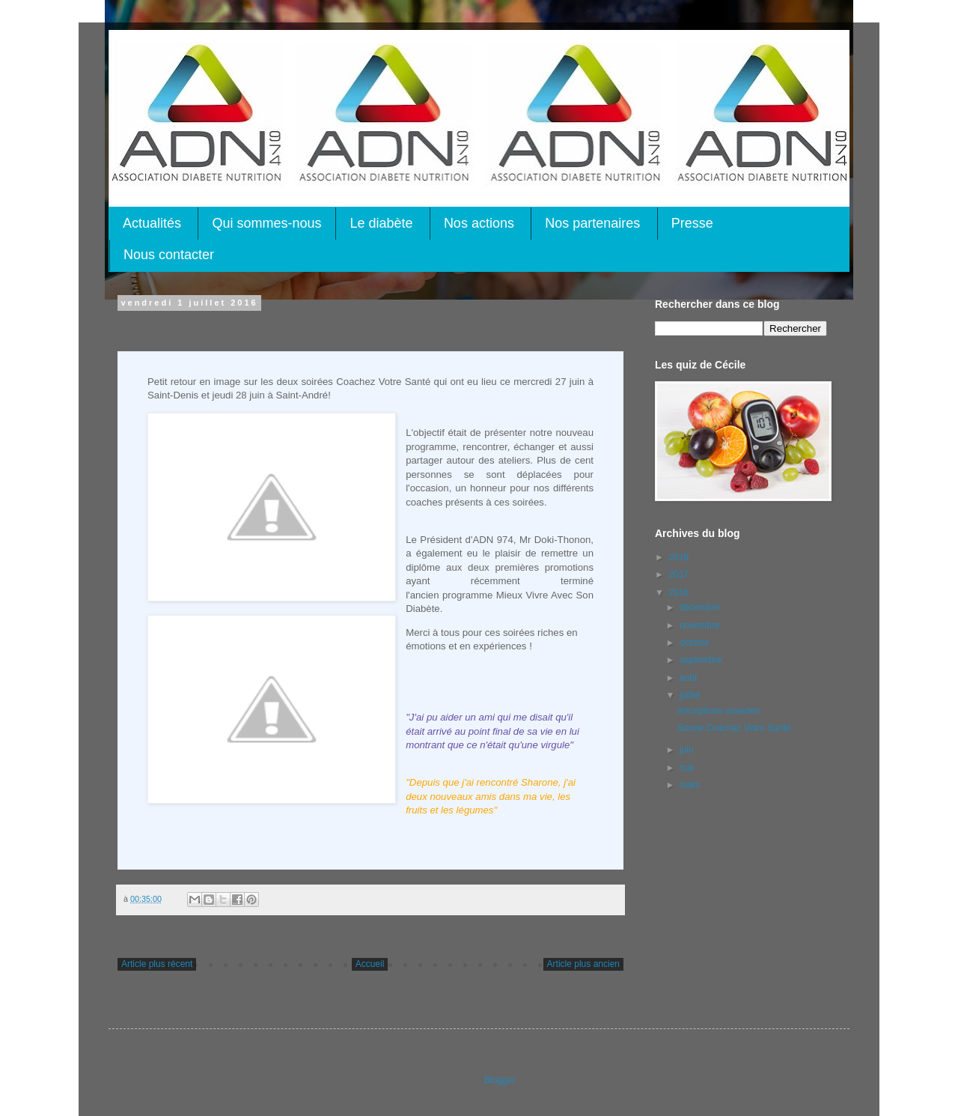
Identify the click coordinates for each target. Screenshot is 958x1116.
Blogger (499, 1080)
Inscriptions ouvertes (718, 711)
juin (688, 749)
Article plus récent (156, 964)
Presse (692, 223)
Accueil (370, 964)
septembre (702, 660)
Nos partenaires (592, 223)
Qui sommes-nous (266, 223)
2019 (680, 557)
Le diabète (381, 223)
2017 (680, 574)
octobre (696, 642)
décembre (701, 607)
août (690, 678)
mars (691, 785)
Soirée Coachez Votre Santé (733, 728)
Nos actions (479, 223)
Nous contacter (168, 254)
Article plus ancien (583, 964)
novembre (701, 625)
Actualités (152, 223)
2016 (680, 592)
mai (688, 767)
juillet (691, 695)
